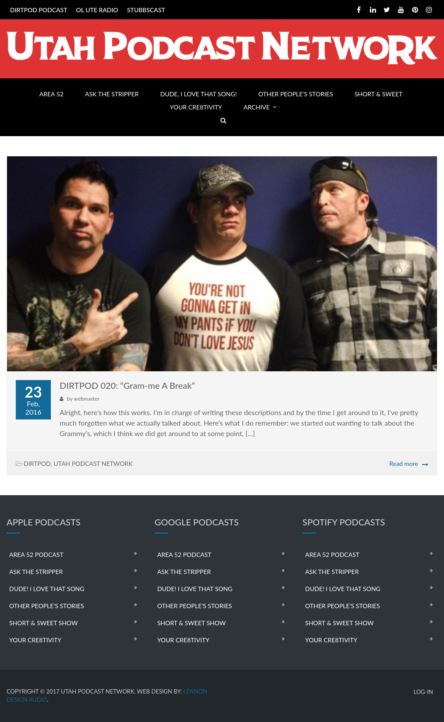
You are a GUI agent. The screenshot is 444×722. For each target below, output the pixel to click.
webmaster (86, 398)
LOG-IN (423, 692)
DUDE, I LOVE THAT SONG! (198, 94)
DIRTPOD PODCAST (38, 10)
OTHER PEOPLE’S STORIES (295, 94)
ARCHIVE (257, 107)
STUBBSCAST (146, 10)
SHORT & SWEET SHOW (43, 623)
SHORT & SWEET (378, 94)
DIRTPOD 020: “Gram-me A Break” (127, 385)
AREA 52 (51, 94)
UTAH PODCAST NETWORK (92, 463)
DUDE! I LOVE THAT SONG (47, 588)
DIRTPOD (37, 463)
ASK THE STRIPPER (112, 94)
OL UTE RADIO (97, 10)
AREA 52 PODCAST (36, 554)
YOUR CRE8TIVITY (196, 107)
